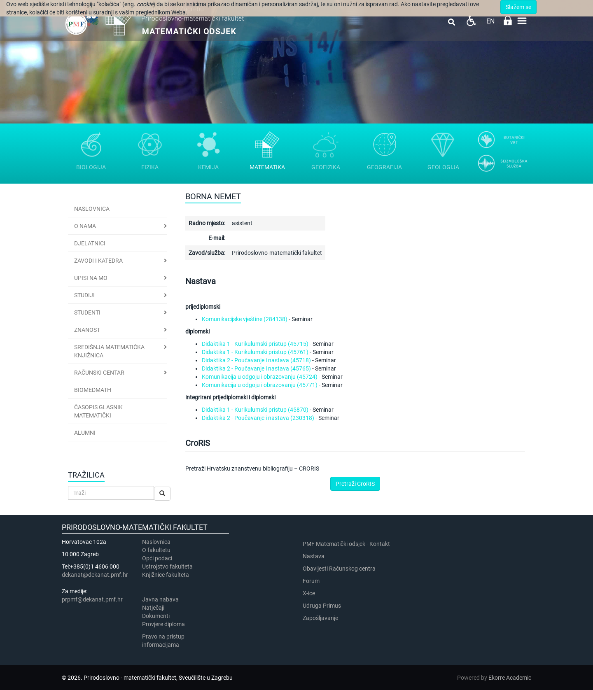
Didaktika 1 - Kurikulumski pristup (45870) (255, 409)
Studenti (87, 312)
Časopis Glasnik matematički (98, 411)
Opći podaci (157, 558)
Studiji (84, 295)
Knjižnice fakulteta (165, 574)
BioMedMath (92, 390)
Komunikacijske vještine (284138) (244, 319)
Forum (311, 581)
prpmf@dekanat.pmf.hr (92, 599)
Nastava (314, 556)
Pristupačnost (471, 21)
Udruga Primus (322, 605)
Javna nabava (160, 599)
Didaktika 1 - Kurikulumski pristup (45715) (255, 343)
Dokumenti (156, 616)
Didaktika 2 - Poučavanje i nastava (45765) (256, 368)
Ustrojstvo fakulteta (167, 566)
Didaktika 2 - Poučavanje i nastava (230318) (258, 418)
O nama (85, 226)
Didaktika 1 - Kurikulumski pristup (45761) (255, 352)
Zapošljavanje (320, 618)
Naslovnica (92, 208)
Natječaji (153, 607)
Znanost (87, 329)
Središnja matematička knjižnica (109, 351)
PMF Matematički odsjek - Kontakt (346, 544)
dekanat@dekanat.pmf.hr (95, 574)
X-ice (309, 593)
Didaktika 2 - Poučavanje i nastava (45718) (256, 360)
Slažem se (518, 7)
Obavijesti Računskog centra (339, 568)
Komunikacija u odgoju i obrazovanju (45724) (260, 376)
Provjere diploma (163, 624)
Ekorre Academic (509, 677)
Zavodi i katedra (98, 260)
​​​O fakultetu (156, 550)
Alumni (85, 432)
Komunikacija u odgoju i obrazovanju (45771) (260, 385)
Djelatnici (89, 243)
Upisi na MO (90, 278)
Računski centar (99, 372)
